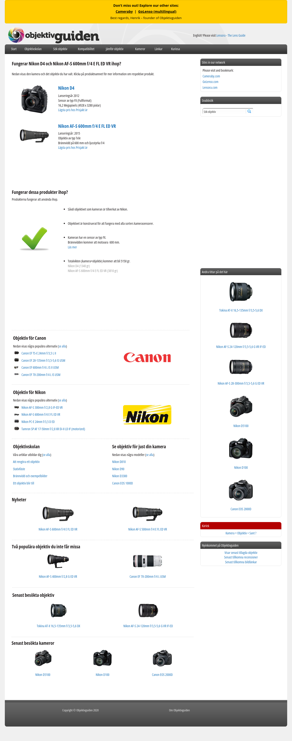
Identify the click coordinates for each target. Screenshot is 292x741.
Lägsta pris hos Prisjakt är (73, 110)
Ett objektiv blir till (23, 483)
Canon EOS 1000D (122, 483)
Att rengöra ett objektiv (26, 461)
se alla (62, 346)
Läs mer (72, 247)
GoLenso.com (210, 81)
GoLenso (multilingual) (157, 11)
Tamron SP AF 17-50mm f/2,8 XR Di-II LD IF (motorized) (53, 429)
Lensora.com (209, 87)
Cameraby (124, 11)
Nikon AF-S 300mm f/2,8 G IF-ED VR (42, 407)
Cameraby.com (211, 76)
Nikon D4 (66, 88)
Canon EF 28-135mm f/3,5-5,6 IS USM (43, 360)
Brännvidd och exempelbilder (30, 476)
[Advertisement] (100, 169)
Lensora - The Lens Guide (230, 35)
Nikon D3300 (119, 476)
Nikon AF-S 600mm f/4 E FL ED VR (87, 126)
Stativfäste (19, 469)
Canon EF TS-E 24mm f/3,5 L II (38, 353)
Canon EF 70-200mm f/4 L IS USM (40, 374)
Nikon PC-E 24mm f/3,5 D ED (38, 421)
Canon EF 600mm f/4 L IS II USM (40, 367)
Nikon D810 (119, 461)
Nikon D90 (118, 469)
